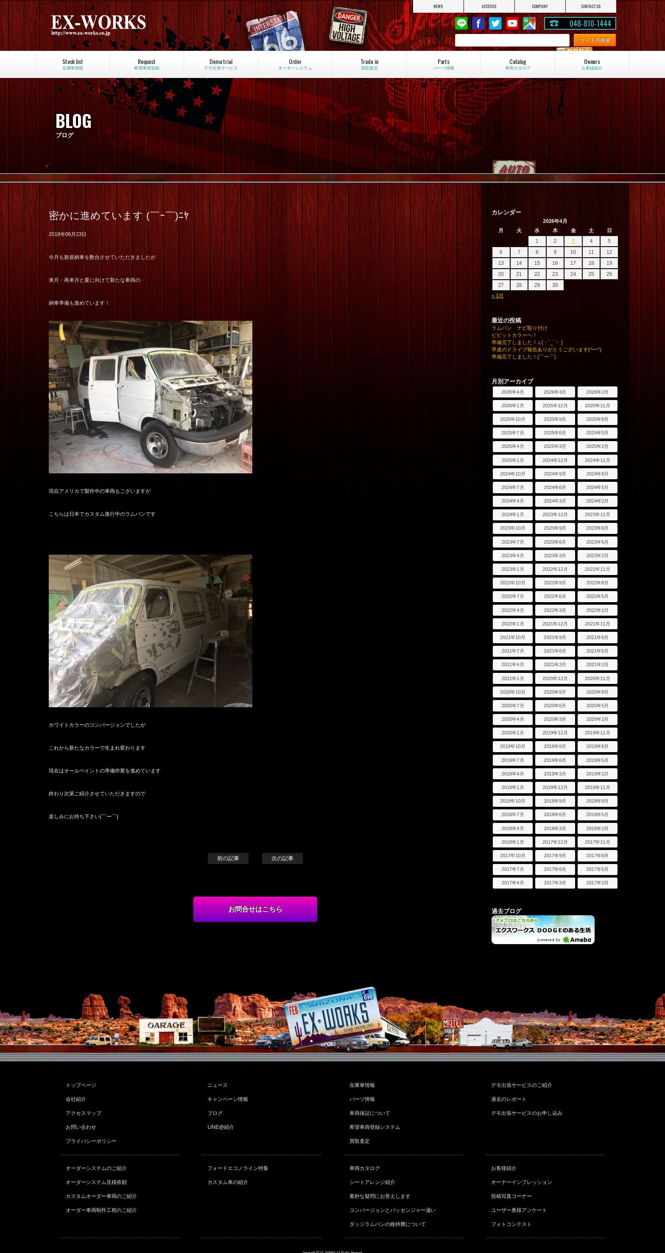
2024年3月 (555, 500)
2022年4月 (512, 610)
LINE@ (461, 23)
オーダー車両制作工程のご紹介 (100, 1189)
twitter (495, 23)
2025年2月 (597, 446)
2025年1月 (512, 460)
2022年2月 (597, 610)
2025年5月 (597, 432)
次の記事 (282, 858)
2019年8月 (597, 746)
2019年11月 (597, 732)
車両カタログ (363, 1154)
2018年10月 (512, 800)
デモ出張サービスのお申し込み (525, 1107)
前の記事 (228, 858)
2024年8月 (597, 473)
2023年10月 (512, 528)
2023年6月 (555, 542)
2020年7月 (512, 705)
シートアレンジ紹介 (371, 1166)
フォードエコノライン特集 (236, 1154)
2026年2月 (597, 392)
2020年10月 (512, 692)
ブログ (213, 1107)
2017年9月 (555, 855)
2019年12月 (554, 732)
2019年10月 (512, 746)
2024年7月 (512, 487)
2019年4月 (512, 773)
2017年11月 (597, 842)
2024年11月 (597, 460)
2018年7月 (512, 814)
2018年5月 (597, 814)
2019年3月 (555, 773)
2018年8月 (597, 800)
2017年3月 (555, 882)
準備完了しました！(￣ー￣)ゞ (526, 357)
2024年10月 (512, 473)
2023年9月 (555, 528)
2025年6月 (555, 432)
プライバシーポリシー (89, 1130)
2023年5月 (597, 542)
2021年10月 (512, 637)
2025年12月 (554, 405)
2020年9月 (555, 692)
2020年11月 (597, 678)
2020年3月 (555, 719)
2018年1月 (512, 842)
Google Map (529, 23)
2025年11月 (597, 405)
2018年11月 (597, 787)
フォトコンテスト (510, 1200)
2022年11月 (597, 569)
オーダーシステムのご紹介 (95, 1154)
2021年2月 (597, 664)
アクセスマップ (82, 1107)
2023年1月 (512, 569)
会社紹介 (74, 1095)
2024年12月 (554, 460)
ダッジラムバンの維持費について (386, 1200)
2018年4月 (512, 828)
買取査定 (358, 1130)
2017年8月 (597, 855)
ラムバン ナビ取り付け (520, 328)
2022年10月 (512, 582)
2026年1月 (512, 405)
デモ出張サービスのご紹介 (520, 1084)
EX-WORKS (134, 25)
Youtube (512, 23)
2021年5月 (597, 650)
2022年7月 (512, 596)
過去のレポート (507, 1095)
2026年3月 (555, 392)
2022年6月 (555, 596)
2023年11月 (597, 514)
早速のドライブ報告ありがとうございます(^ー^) (546, 350)
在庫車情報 (361, 1084)
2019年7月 (512, 760)
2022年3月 (555, 610)
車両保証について (368, 1107)
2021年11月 (597, 623)
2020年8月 (597, 692)
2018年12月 (554, 787)
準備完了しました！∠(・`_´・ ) (527, 342)
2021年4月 (512, 664)
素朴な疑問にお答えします (378, 1177)
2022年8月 (597, 582)
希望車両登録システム (373, 1118)
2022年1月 (512, 623)
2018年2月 (597, 828)
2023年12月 (554, 514)
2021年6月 (555, 650)
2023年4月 (512, 555)
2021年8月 (597, 637)
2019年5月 (597, 760)
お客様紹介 (502, 1154)
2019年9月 (555, 746)
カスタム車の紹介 (226, 1166)
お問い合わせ (79, 1118)
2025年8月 (597, 419)
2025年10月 (512, 419)
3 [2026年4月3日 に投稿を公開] (573, 241)
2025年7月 (512, 432)
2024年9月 (555, 473)
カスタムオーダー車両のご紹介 (100, 1177)
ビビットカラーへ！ (514, 335)
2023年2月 (597, 555)
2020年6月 (555, 705)
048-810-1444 (590, 23)
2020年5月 (597, 705)
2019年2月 (597, 773)
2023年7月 (512, 542)
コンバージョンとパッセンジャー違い (391, 1189)
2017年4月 (512, 882)
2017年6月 (555, 869)
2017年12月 (554, 842)
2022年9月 (555, 582)
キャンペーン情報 (226, 1095)
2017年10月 (512, 855)
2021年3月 (555, 664)
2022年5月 (597, 596)
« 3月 (498, 296)
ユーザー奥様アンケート (518, 1189)
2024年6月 (555, 487)
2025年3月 (555, 446)
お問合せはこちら (255, 909)
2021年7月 (512, 650)
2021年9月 (555, 637)
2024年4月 (512, 500)
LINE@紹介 (219, 1118)
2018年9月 (555, 800)
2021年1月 (512, 678)
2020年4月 (512, 719)
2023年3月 (555, 555)
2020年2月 (597, 719)
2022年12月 (554, 569)
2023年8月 (597, 528)
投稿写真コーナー (510, 1177)
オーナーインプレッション (520, 1166)
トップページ (79, 1084)
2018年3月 (555, 828)
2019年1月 (512, 787)
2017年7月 (512, 869)
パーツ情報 (361, 1095)
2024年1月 (512, 514)
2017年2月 (597, 882)
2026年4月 (512, 392)
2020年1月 (512, 732)
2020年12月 (554, 678)
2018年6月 (555, 814)
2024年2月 (597, 500)
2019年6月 (555, 760)
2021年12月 (554, 623)
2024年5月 (597, 487)
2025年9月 (555, 419)
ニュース (216, 1084)
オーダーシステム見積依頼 (95, 1166)
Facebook (478, 23)
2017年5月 (597, 869)
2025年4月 (512, 446)
